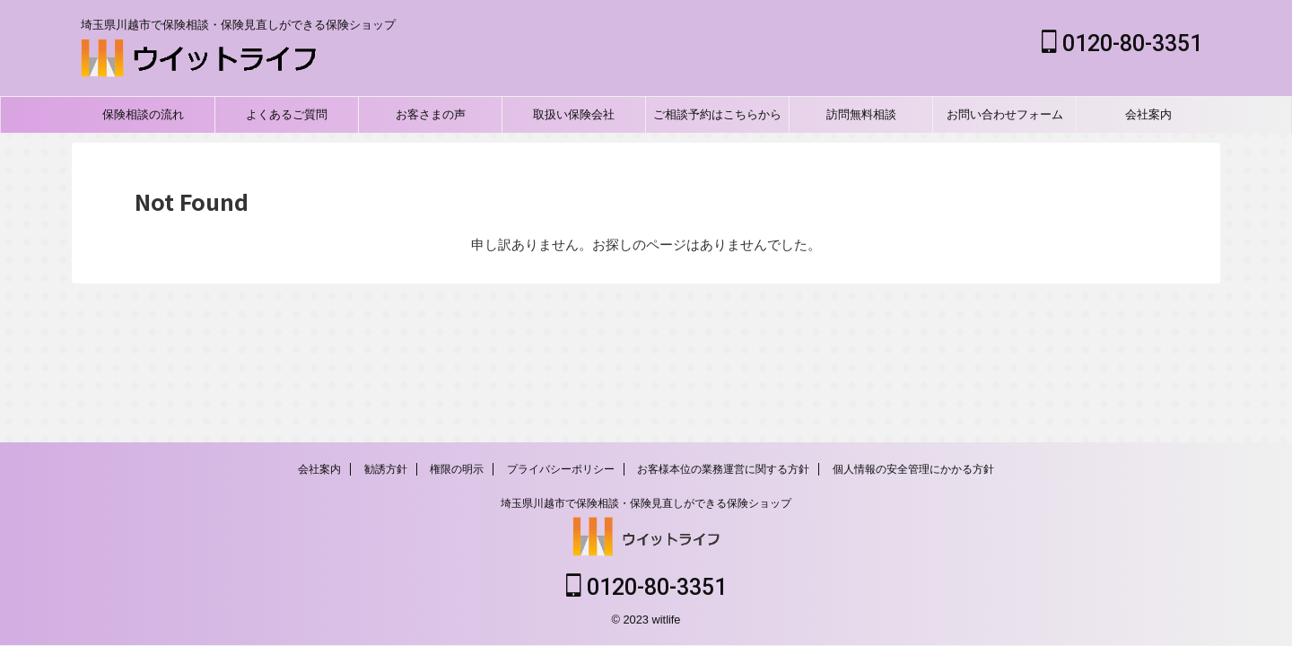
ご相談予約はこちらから (717, 114)
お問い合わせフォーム (1005, 114)
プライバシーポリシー (561, 471)
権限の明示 (457, 471)
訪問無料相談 (861, 114)
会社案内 (1148, 114)
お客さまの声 (431, 114)
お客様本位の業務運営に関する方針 (723, 471)
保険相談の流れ (143, 114)
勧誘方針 (385, 471)
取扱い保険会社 (574, 114)
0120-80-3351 (1122, 44)
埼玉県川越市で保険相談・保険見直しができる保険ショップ (646, 505)
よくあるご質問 (286, 114)
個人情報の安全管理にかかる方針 (913, 471)
